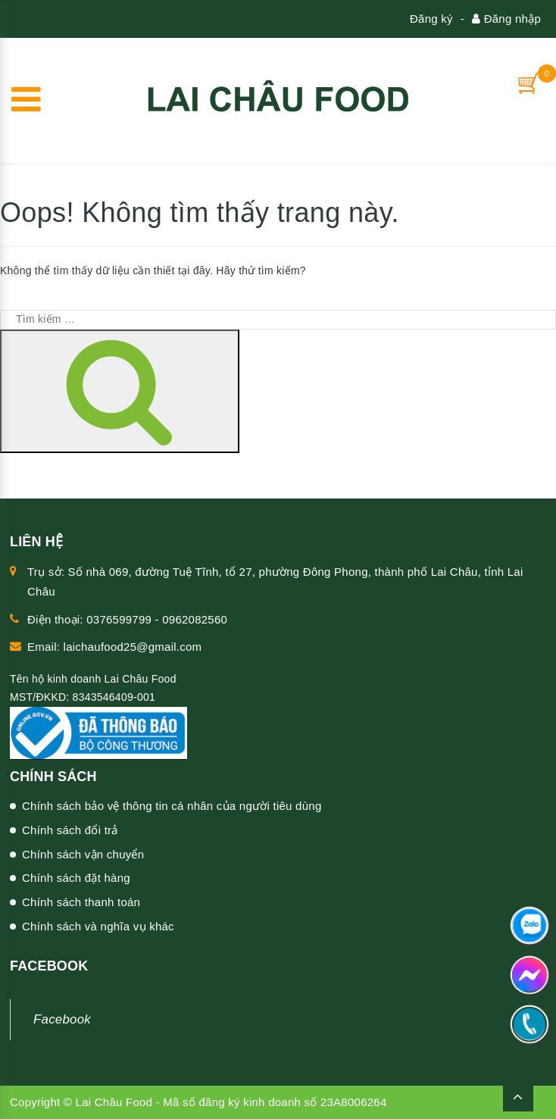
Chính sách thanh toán (81, 902)
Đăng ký (431, 18)
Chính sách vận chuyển (83, 854)
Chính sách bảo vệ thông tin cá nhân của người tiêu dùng (172, 805)
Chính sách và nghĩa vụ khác (98, 926)
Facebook (62, 1019)
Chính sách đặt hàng (76, 877)
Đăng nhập (506, 18)
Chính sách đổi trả (70, 830)
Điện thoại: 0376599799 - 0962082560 (127, 619)
